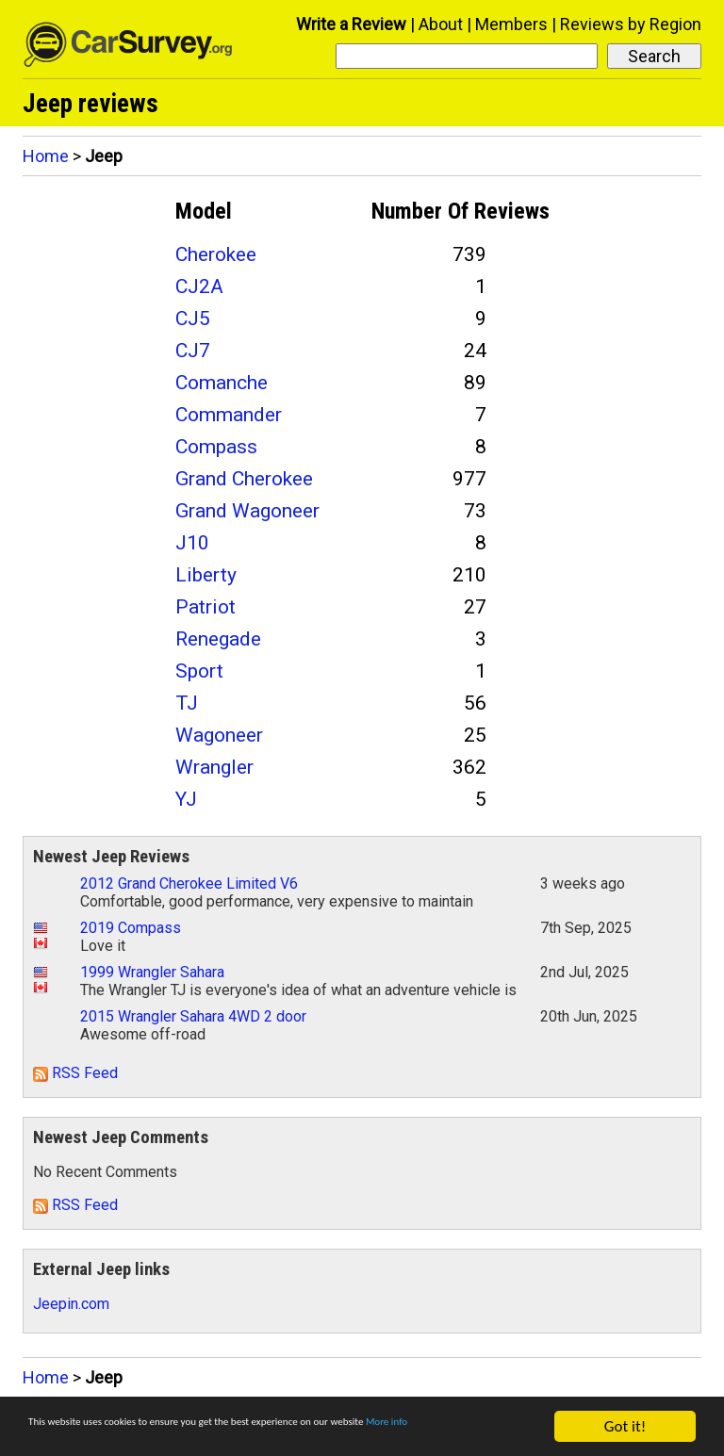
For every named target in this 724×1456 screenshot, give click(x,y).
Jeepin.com (71, 1304)
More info (60, 1436)
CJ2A (199, 286)
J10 (192, 543)
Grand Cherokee (244, 478)
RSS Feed (75, 1073)
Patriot (205, 607)
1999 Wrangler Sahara (152, 972)
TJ (186, 703)
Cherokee (215, 254)
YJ (186, 799)
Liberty (206, 575)
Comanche (221, 382)
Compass (216, 446)
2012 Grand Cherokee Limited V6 (189, 883)
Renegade (218, 639)
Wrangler (214, 767)
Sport (199, 671)
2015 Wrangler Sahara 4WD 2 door (193, 1016)
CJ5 (192, 318)
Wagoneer (219, 735)
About (441, 24)
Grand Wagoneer (247, 510)
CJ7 (192, 350)
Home (46, 156)
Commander (228, 414)
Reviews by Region (630, 24)
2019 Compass (130, 928)
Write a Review (351, 24)
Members (511, 24)
